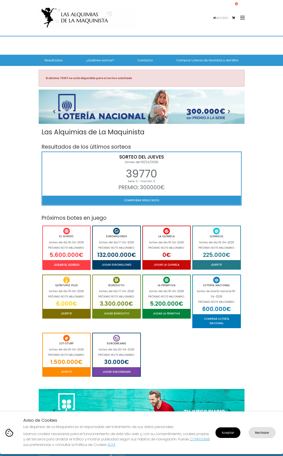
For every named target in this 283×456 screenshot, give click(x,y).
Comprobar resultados (141, 200)
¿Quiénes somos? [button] (100, 60)
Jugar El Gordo (66, 265)
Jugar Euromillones (116, 265)
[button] (54, 111)
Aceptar (228, 432)
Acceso (220, 18)
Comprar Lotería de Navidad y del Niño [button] (207, 60)
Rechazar (262, 432)
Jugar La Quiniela (167, 265)
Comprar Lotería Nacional (216, 321)
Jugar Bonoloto (116, 313)
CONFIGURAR (200, 439)
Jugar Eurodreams (117, 372)
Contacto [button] (145, 60)
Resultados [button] (54, 60)
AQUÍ (111, 444)
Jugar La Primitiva (166, 313)
